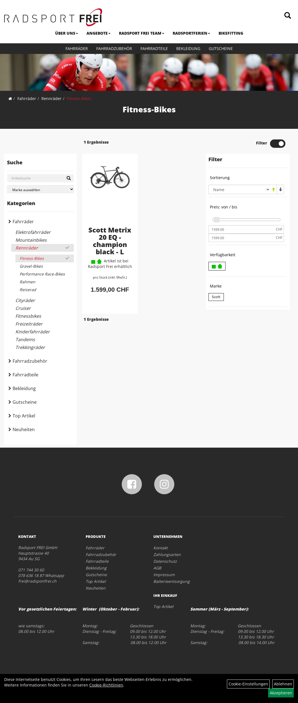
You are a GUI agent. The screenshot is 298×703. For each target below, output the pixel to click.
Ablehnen (283, 684)
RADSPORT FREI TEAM (141, 33)
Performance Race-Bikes (42, 274)
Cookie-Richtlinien (106, 685)
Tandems (25, 339)
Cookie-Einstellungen (248, 684)
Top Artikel (24, 416)
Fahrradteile (154, 48)
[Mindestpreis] (241, 229)
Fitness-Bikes (79, 98)
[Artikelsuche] (287, 15)
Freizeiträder (29, 324)
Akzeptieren (281, 692)
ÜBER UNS (66, 33)
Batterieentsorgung (171, 581)
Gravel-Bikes (31, 266)
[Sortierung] (239, 189)
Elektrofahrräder (33, 232)
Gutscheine (221, 48)
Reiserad (28, 289)
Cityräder (25, 300)
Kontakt (160, 547)
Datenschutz (165, 561)
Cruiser (23, 308)
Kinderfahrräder (32, 332)
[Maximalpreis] (241, 238)
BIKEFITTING (231, 33)
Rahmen (27, 281)
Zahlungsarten (167, 554)
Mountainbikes (31, 240)
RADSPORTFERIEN (191, 33)
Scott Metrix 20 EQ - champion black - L (109, 240)
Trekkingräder (30, 347)
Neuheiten (24, 429)
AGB (157, 568)
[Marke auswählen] (40, 189)
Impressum (164, 574)
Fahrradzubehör (114, 48)
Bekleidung (188, 48)
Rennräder (51, 98)
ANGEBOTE (98, 33)
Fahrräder (76, 48)
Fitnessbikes (28, 316)
